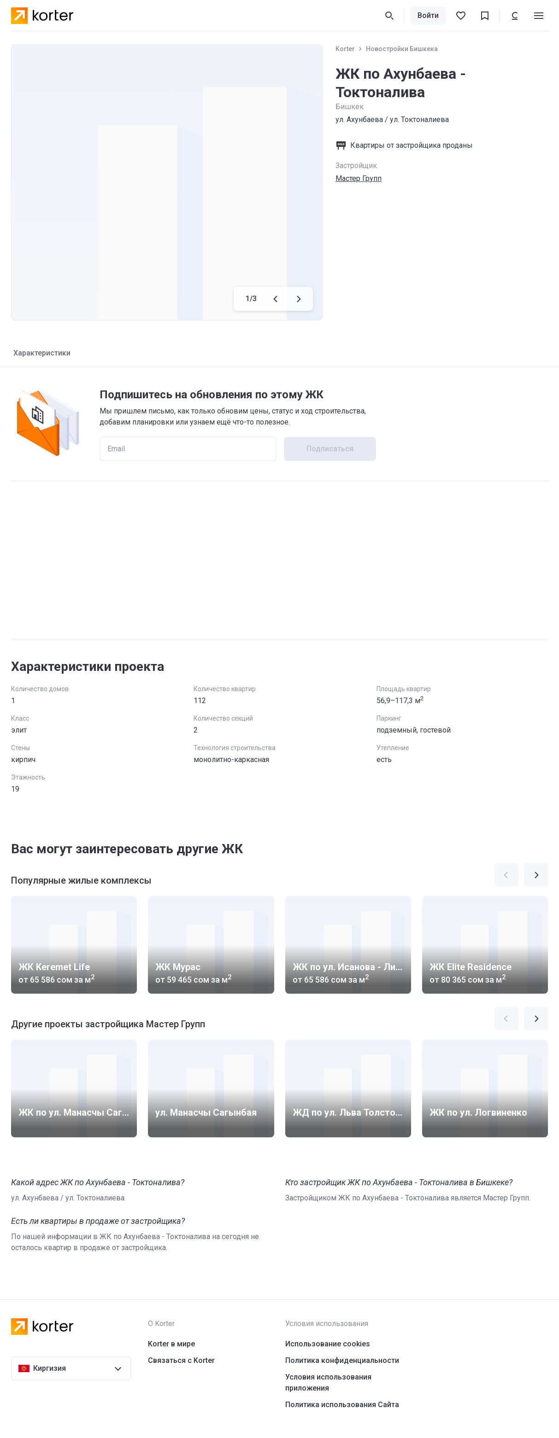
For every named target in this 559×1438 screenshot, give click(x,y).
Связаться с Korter (181, 1360)
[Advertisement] (279, 560)
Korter (345, 48)
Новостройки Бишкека (402, 48)
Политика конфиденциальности (342, 1360)
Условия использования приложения (328, 1382)
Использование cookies (327, 1343)
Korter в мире (171, 1343)
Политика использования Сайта (342, 1404)
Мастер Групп (358, 178)
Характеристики (42, 353)
